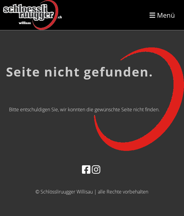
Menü (162, 15)
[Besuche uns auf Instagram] (96, 169)
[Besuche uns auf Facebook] (86, 169)
